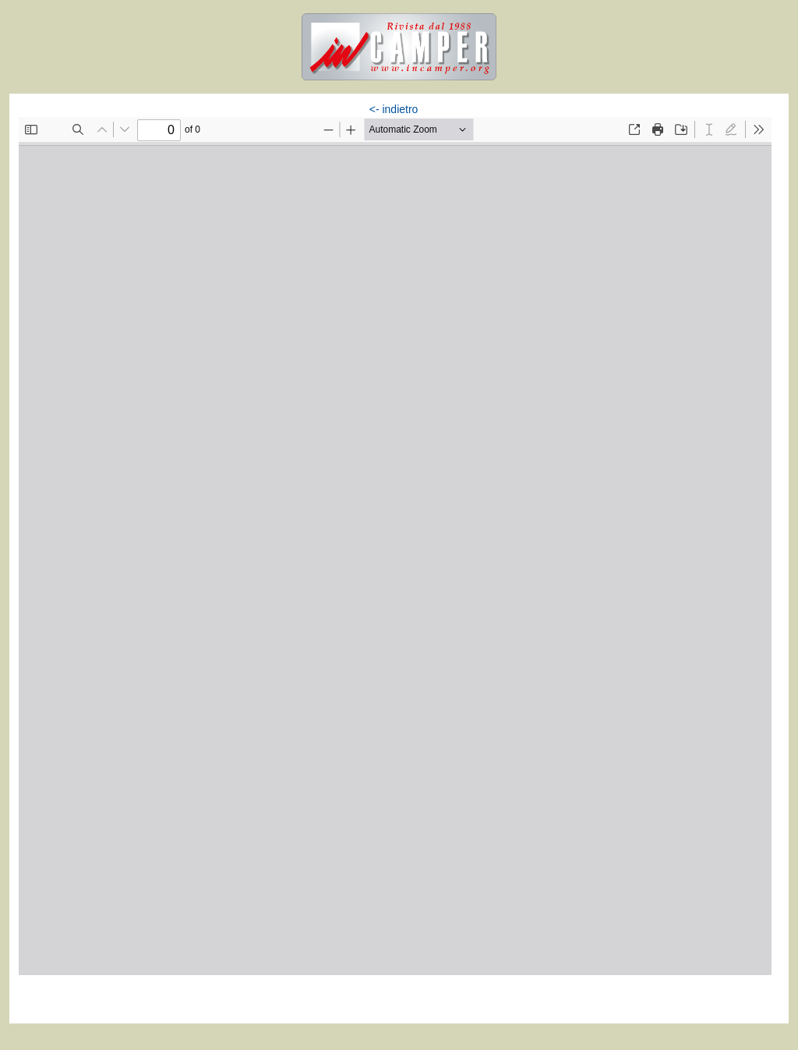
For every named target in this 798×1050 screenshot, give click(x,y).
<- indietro (393, 109)
